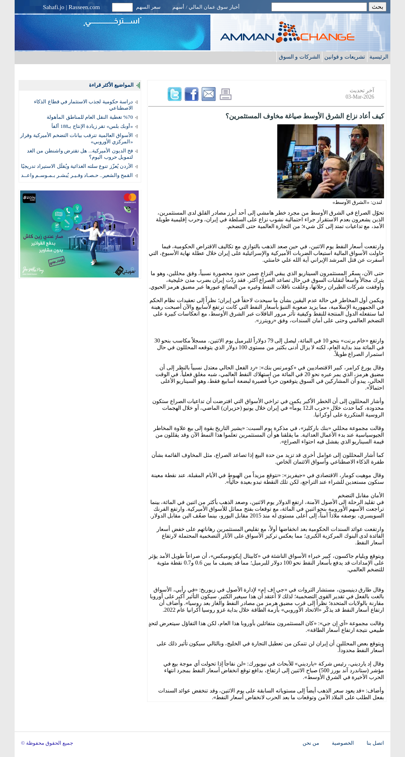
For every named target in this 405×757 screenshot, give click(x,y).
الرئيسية (378, 56)
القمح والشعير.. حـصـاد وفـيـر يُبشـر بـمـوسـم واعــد (77, 175)
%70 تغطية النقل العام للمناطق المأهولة (90, 117)
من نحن (311, 743)
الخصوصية (343, 743)
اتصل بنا (375, 743)
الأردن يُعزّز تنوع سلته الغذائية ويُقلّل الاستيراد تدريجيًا (77, 166)
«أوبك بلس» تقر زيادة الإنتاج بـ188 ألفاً (92, 126)
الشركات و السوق (299, 56)
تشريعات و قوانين (344, 56)
